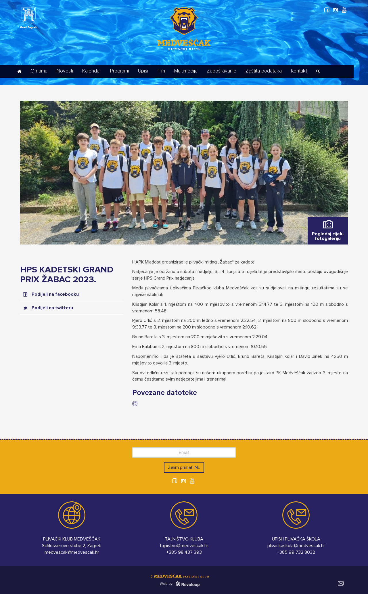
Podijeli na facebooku (55, 294)
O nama (38, 71)
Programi (119, 71)
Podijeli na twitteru (52, 307)
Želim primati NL (184, 467)
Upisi (143, 71)
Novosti (65, 71)
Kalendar (91, 71)
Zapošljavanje (221, 71)
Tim (161, 71)
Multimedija (186, 71)
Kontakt (299, 71)
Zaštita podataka (264, 71)
